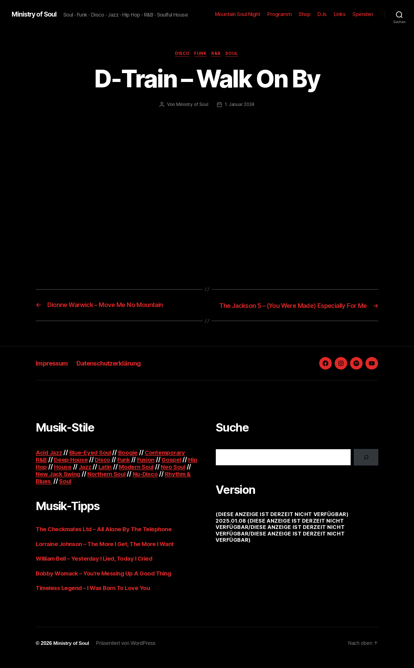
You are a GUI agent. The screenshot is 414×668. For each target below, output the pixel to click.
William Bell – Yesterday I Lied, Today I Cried (97, 567)
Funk (200, 54)
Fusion (149, 468)
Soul (234, 54)
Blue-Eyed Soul (92, 461)
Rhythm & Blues (59, 489)
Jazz (97, 475)
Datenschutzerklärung (115, 372)
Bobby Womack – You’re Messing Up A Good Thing (106, 581)
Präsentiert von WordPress (127, 652)
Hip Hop (47, 475)
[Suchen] (366, 466)
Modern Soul (150, 475)
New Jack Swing (79, 482)
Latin (118, 475)
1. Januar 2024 (239, 105)
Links (340, 14)
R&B (217, 54)
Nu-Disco (170, 482)
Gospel (176, 468)
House (74, 475)
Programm (279, 14)
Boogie (132, 461)
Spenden (363, 14)
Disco (181, 54)
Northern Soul (130, 482)
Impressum (53, 372)
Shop (304, 14)
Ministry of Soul (35, 14)
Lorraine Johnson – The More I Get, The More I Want (108, 552)
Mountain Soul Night (237, 14)
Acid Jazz (49, 461)
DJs (322, 14)
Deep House (72, 468)
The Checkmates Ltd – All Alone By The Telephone (106, 537)
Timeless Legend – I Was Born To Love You (95, 596)
